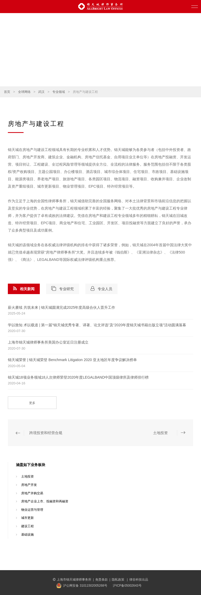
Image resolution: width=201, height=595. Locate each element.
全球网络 (24, 92)
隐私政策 (118, 579)
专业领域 (58, 92)
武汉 (41, 92)
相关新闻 (24, 288)
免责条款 (101, 579)
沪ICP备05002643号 (127, 585)
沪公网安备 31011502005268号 (85, 585)
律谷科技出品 (138, 579)
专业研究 (62, 288)
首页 (7, 92)
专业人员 (101, 288)
